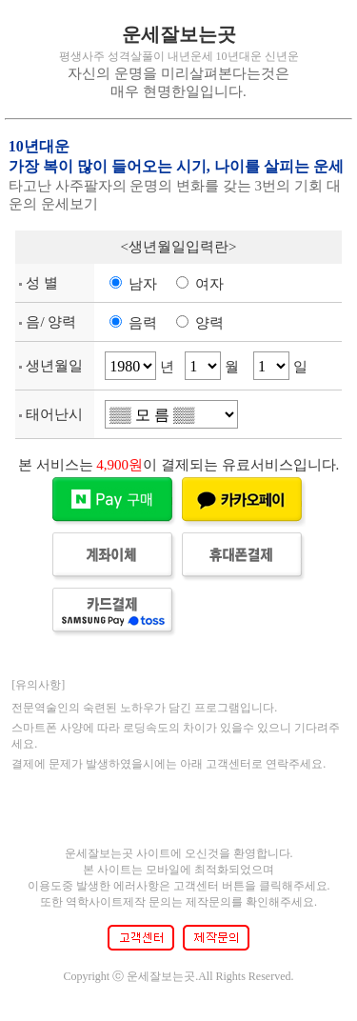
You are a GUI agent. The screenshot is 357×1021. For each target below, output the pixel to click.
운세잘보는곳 (179, 34)
